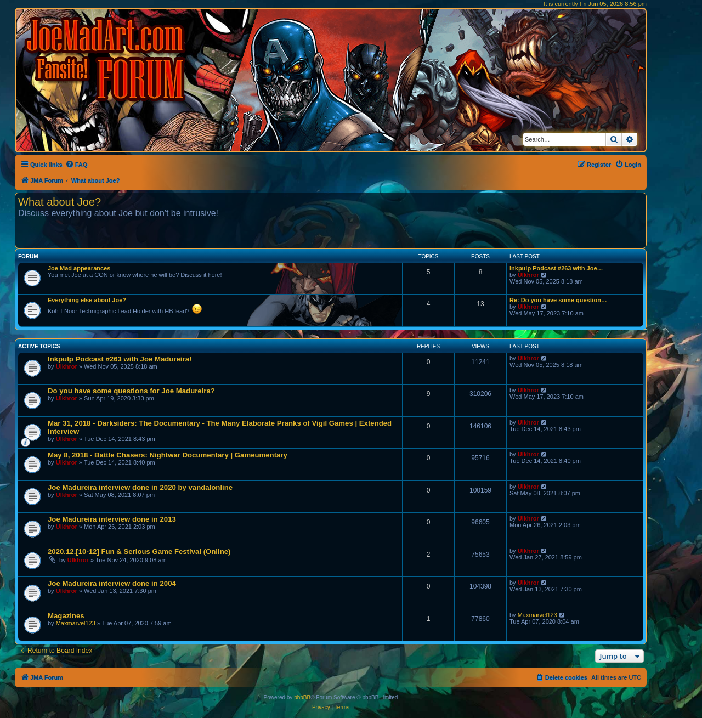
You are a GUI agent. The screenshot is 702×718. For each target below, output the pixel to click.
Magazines (66, 616)
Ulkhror (528, 275)
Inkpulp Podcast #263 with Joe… (556, 268)
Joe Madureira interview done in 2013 (112, 519)
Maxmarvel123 (75, 623)
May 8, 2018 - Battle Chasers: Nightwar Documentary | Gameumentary (167, 455)
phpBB (302, 697)
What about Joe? (59, 202)
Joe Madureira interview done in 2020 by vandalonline (140, 487)
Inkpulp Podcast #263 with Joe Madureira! (119, 359)
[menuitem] (76, 164)
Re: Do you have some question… (558, 300)
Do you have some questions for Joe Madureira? (131, 391)
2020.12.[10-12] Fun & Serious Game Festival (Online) (139, 551)
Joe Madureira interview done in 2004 (112, 583)
